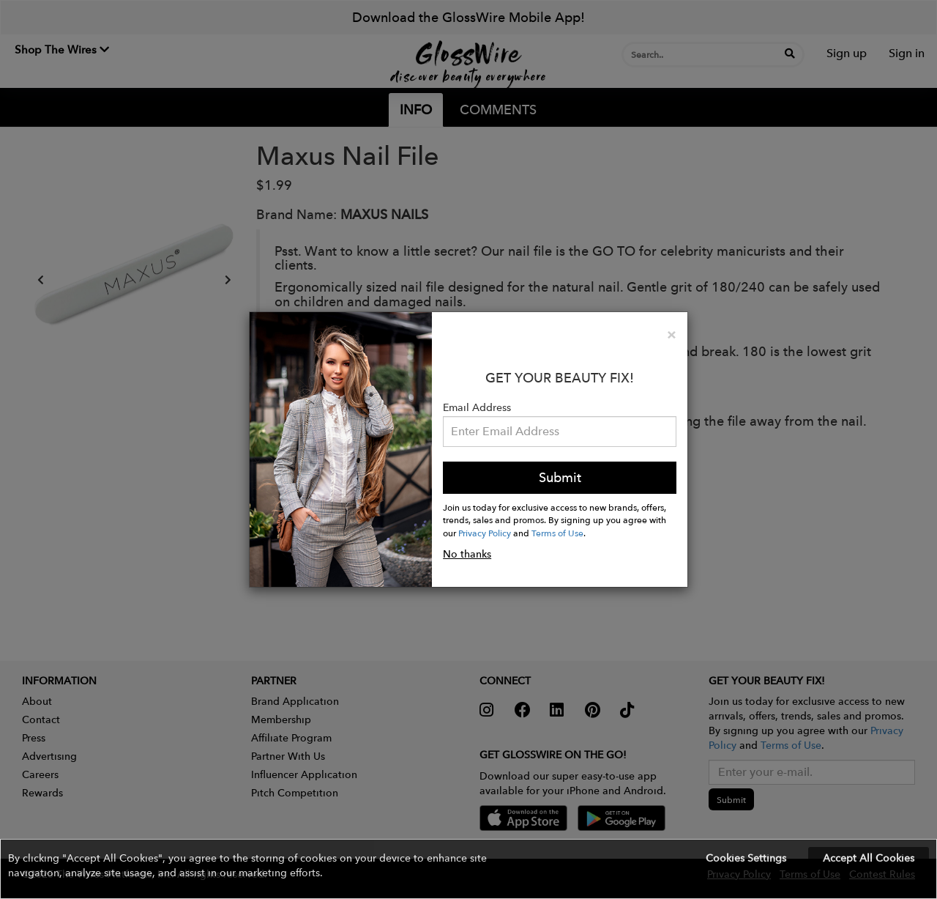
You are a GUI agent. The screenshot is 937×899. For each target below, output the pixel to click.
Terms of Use (557, 533)
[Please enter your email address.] (559, 431)
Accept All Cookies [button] (868, 858)
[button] (468, 869)
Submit (560, 477)
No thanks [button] (467, 554)
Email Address (477, 407)
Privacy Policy (484, 533)
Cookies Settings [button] (746, 858)
